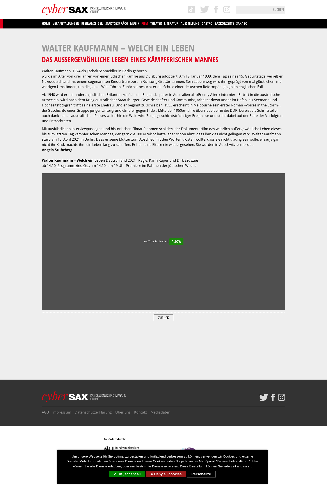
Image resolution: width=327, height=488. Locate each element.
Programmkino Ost (73, 212)
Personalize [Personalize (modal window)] (201, 474)
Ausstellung (190, 23)
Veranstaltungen (66, 23)
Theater (156, 23)
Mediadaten (160, 412)
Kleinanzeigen (92, 23)
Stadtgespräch (116, 23)
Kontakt (140, 412)
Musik (134, 23)
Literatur (171, 23)
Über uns (123, 412)
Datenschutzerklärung (93, 412)
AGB (45, 412)
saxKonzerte (224, 23)
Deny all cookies (166, 474)
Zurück (163, 365)
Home (46, 23)
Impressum (61, 412)
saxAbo (241, 23)
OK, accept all (127, 474)
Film (144, 23)
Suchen (278, 9)
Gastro (207, 23)
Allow (176, 288)
